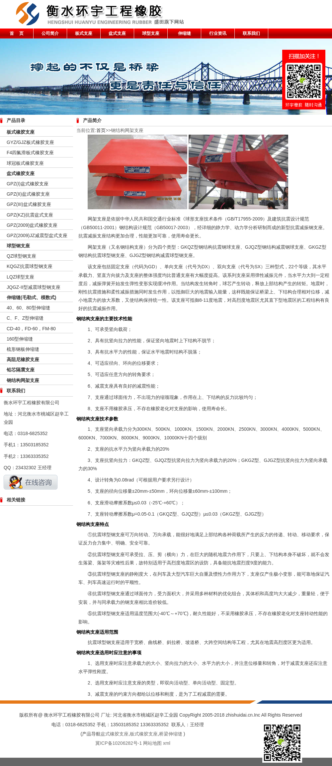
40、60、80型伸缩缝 (28, 307)
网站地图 (152, 743)
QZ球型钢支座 (21, 256)
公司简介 (50, 33)
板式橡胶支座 (144, 733)
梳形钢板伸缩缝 (23, 349)
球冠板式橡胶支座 (25, 163)
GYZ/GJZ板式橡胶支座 (30, 142)
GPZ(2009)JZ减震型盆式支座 (37, 235)
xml (166, 743)
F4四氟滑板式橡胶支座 (30, 152)
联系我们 (251, 33)
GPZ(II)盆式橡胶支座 (28, 194)
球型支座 (150, 33)
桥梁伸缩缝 (170, 733)
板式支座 (83, 33)
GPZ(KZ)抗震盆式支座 (30, 215)
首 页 (17, 33)
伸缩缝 (184, 33)
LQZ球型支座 (20, 277)
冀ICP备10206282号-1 (118, 743)
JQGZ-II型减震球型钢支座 (33, 287)
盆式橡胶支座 (21, 173)
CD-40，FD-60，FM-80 (31, 328)
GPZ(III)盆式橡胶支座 (29, 204)
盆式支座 (117, 33)
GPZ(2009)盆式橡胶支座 (32, 225)
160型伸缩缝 (20, 339)
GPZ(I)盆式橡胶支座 (27, 183)
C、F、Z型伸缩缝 (25, 318)
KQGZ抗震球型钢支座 (29, 266)
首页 (101, 130)
